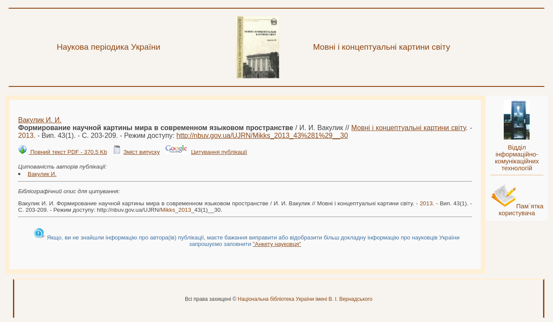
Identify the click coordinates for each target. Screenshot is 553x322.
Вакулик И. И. (39, 120)
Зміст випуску (142, 152)
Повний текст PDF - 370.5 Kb (68, 152)
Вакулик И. (42, 174)
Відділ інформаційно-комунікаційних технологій (517, 158)
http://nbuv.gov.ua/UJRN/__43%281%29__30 (262, 135)
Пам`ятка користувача (521, 210)
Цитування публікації (219, 152)
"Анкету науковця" (277, 244)
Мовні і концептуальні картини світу (408, 127)
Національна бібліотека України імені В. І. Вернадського (305, 299)
